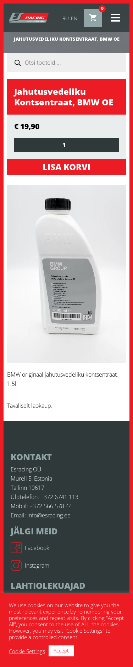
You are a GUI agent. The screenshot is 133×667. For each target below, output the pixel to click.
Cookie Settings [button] (27, 651)
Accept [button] (61, 650)
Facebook (30, 547)
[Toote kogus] (66, 145)
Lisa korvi (66, 167)
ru (65, 18)
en (74, 18)
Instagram (30, 565)
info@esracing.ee (49, 515)
